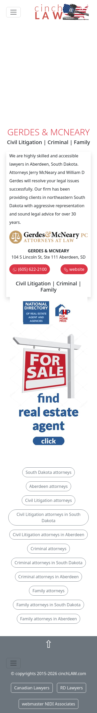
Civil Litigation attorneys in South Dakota (48, 517)
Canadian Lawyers (31, 688)
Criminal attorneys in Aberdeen (48, 577)
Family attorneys (48, 591)
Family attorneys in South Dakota (48, 605)
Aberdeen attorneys (48, 486)
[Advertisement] (48, 75)
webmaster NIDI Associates (48, 704)
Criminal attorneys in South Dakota (48, 563)
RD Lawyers (71, 688)
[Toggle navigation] (13, 12)
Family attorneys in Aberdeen (48, 619)
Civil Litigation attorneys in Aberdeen (48, 534)
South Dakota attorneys (48, 472)
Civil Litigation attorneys (48, 500)
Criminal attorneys (48, 548)
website (76, 269)
